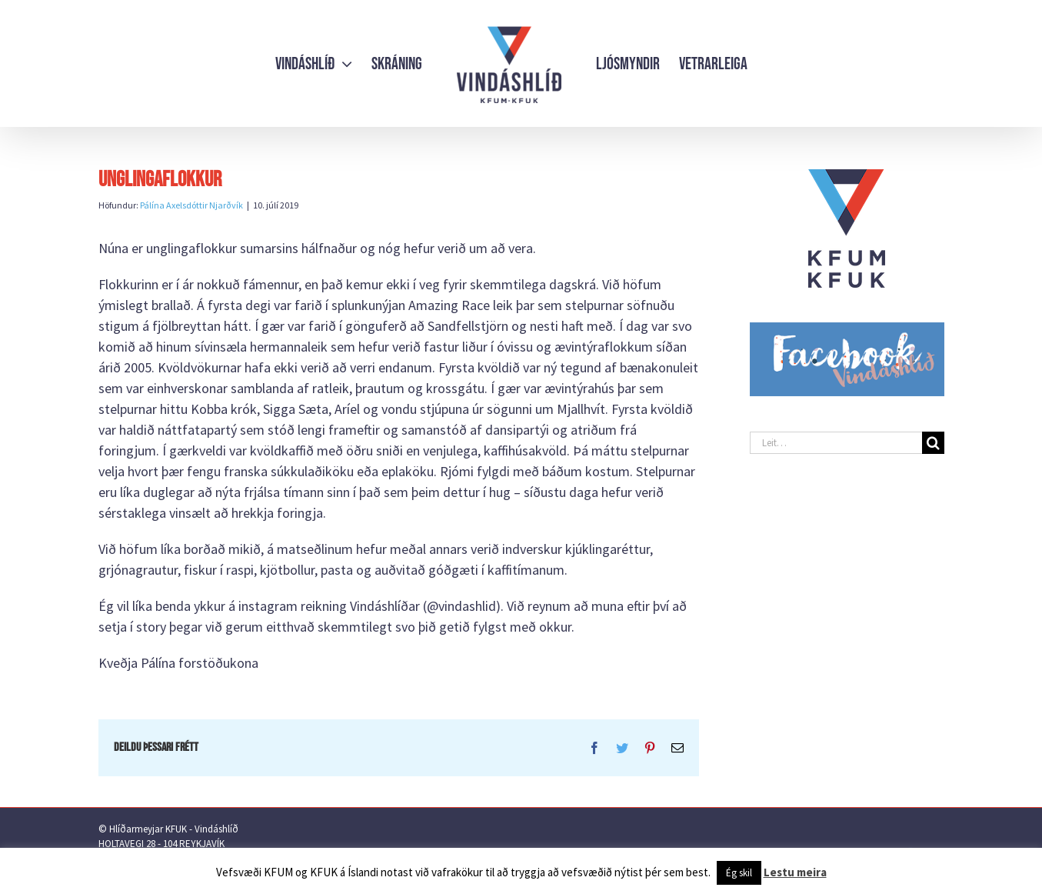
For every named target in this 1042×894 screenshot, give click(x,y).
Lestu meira (795, 872)
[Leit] (933, 443)
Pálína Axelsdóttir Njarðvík (191, 205)
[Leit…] (836, 443)
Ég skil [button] (739, 872)
